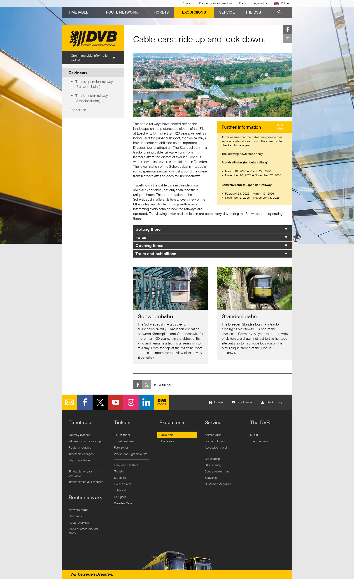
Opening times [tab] (149, 245)
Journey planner (79, 435)
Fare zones (121, 447)
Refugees (120, 497)
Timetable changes (81, 454)
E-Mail (69, 402)
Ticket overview (124, 441)
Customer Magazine (218, 484)
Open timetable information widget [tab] (90, 57)
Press (242, 3)
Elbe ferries (77, 110)
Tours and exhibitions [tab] (155, 253)
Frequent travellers (126, 465)
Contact (188, 3)
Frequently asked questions (215, 3)
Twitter (287, 38)
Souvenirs (211, 477)
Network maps (78, 510)
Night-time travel (79, 460)
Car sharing (212, 458)
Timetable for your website (86, 482)
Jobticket (120, 490)
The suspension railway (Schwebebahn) (94, 83)
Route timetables (80, 447)
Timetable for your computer (80, 473)
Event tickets (122, 484)
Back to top (275, 402)
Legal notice (260, 3)
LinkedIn (146, 402)
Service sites (213, 435)
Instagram (131, 402)
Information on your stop (85, 441)
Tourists (119, 471)
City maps (75, 516)
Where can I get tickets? (130, 454)
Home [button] (218, 402)
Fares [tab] (140, 237)
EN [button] (279, 3)
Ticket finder (122, 435)
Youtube (115, 402)
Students (120, 477)
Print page (245, 402)
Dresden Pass (123, 503)
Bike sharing (213, 465)
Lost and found (215, 441)
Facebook (287, 29)
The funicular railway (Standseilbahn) (91, 97)
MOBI (254, 435)
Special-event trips (217, 471)
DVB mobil (161, 402)
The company (259, 441)
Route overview (79, 522)
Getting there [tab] (148, 229)
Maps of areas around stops (83, 531)
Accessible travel (216, 447)
